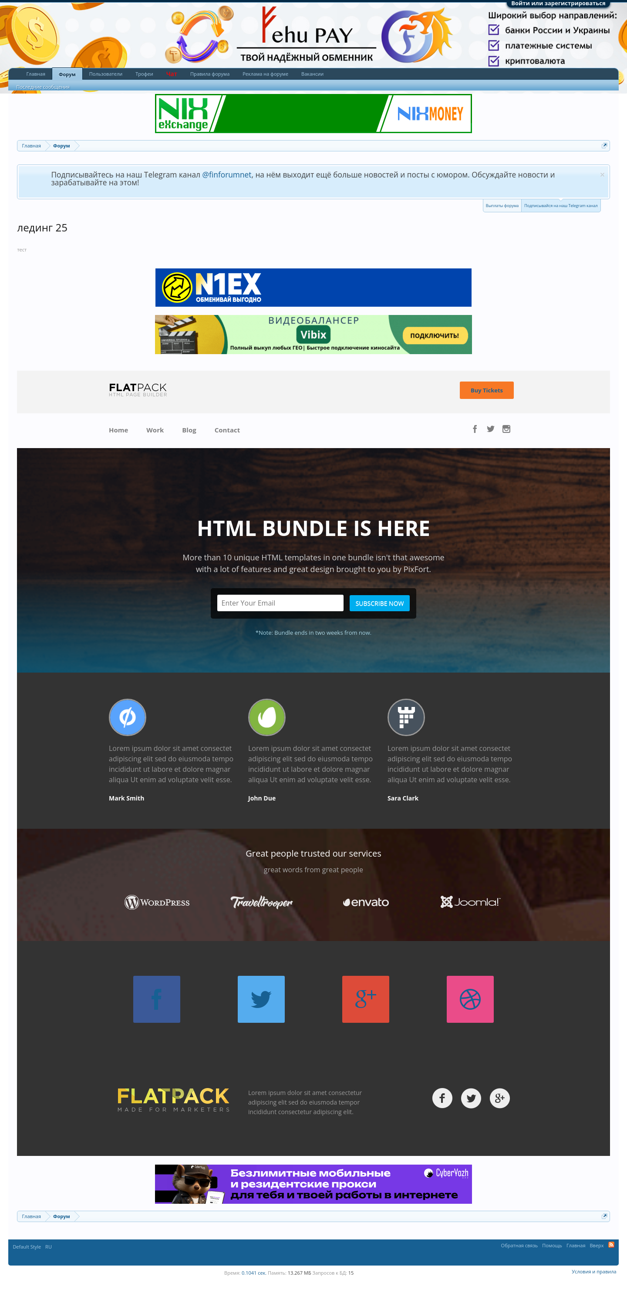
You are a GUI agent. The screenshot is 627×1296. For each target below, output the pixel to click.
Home (118, 429)
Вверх (597, 1245)
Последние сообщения (43, 87)
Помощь (552, 1245)
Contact (227, 429)
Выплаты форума (502, 205)
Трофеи (144, 73)
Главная (35, 73)
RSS (611, 1245)
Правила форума (209, 73)
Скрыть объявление (602, 174)
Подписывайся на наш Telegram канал (560, 203)
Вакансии (312, 73)
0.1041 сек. (254, 1272)
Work (155, 429)
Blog (189, 429)
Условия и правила (594, 1271)
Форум (67, 74)
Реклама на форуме (265, 73)
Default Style (27, 1246)
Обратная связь (519, 1245)
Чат (171, 74)
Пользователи (105, 73)
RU (48, 1246)
